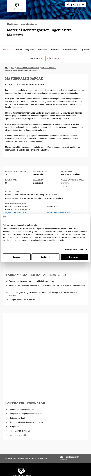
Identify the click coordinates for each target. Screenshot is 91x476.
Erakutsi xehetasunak (74, 249)
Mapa (82, 459)
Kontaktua (80, 464)
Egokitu (45, 257)
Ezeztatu (16, 257)
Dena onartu (74, 257)
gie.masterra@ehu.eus (60, 212)
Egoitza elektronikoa (30, 459)
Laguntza (65, 464)
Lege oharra (69, 459)
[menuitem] (81, 4)
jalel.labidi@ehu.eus (16, 212)
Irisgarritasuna (52, 459)
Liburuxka (54, 59)
